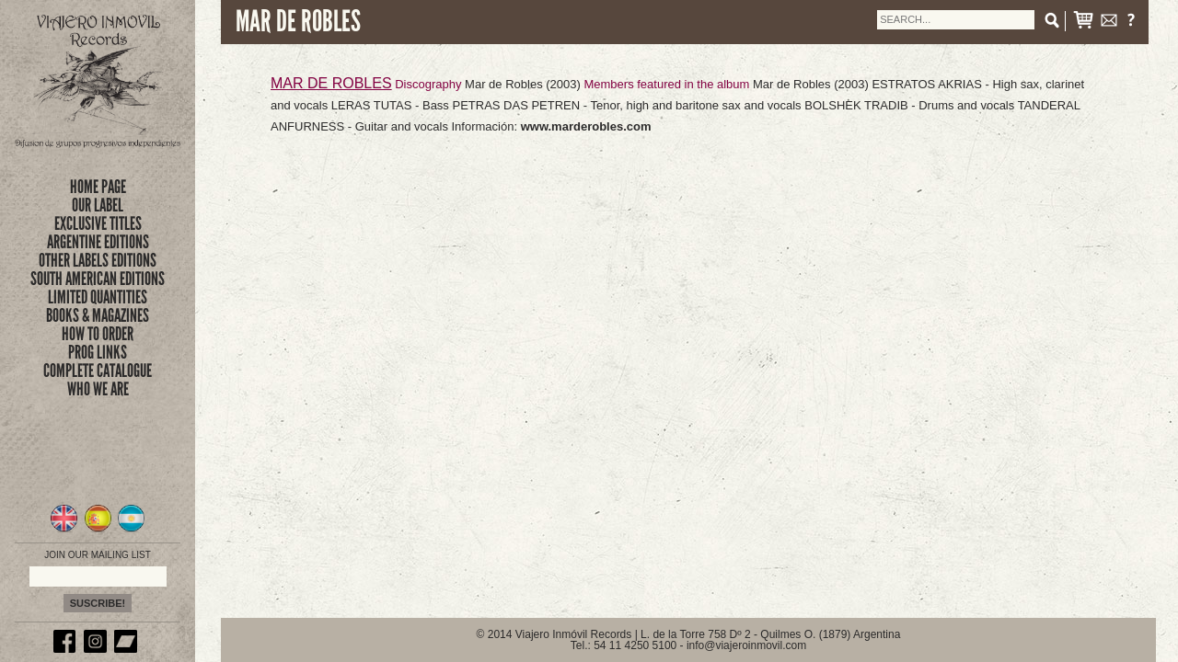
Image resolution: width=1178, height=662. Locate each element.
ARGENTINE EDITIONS (98, 242)
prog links (97, 352)
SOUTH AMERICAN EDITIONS (97, 279)
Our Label (97, 205)
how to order (97, 334)
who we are (98, 389)
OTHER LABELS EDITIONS (97, 260)
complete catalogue (97, 371)
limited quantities (97, 297)
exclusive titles (98, 223)
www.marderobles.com (586, 126)
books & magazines (97, 315)
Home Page (98, 187)
